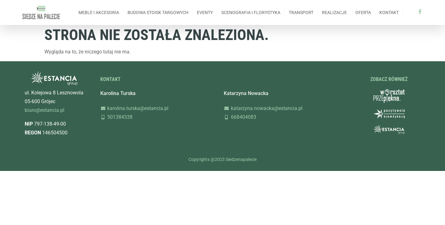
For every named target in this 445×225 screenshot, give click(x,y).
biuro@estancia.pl (44, 110)
